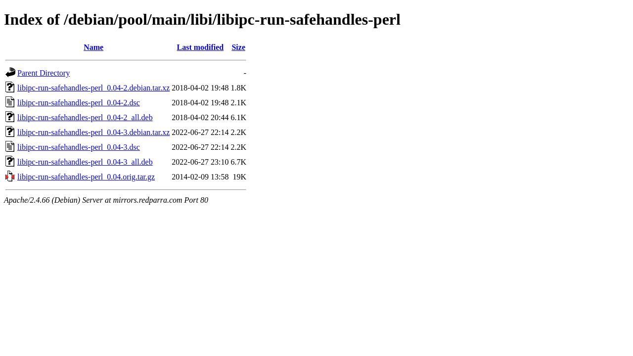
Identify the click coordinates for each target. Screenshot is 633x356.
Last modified (200, 47)
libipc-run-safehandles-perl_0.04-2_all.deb (85, 117)
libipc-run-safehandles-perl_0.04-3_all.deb (85, 162)
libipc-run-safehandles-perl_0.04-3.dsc (78, 147)
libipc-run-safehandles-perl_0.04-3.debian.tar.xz (93, 132)
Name (93, 47)
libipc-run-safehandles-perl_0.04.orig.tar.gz (86, 177)
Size (238, 47)
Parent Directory (43, 73)
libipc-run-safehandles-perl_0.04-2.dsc (78, 102)
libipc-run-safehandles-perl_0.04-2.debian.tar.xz (93, 88)
